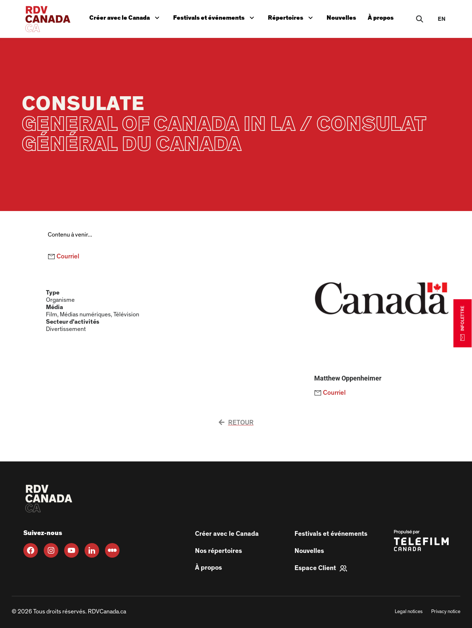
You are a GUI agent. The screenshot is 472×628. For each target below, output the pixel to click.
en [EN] (441, 19)
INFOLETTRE (462, 322)
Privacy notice (445, 611)
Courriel (63, 256)
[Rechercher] (419, 19)
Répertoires (292, 17)
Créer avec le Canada (126, 17)
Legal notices (408, 611)
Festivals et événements (214, 17)
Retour (236, 423)
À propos (381, 18)
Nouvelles (341, 18)
